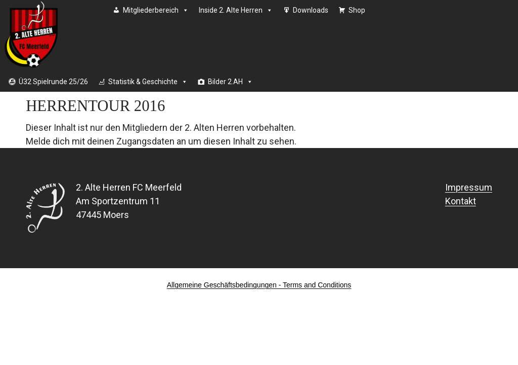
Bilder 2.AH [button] (230, 81)
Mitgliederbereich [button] (156, 10)
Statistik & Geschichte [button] (148, 81)
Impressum (468, 187)
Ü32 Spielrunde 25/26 (53, 82)
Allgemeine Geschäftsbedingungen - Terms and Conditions (259, 285)
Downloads (310, 10)
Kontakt (460, 201)
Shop (357, 10)
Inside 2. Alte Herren (236, 10)
